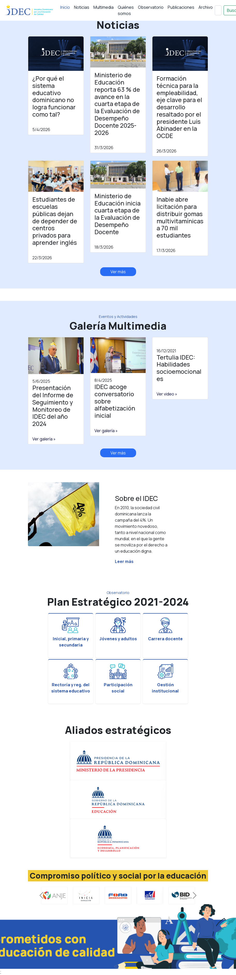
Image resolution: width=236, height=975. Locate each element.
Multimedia (103, 7)
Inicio (65, 7)
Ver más (118, 272)
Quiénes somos (126, 10)
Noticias (81, 7)
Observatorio (151, 7)
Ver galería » (44, 439)
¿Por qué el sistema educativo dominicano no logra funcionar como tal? (54, 96)
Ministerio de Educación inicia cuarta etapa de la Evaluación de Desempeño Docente (117, 214)
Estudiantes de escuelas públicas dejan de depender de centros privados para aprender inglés (54, 221)
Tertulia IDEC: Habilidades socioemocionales (179, 368)
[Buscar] (218, 10)
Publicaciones (181, 7)
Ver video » (167, 394)
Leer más (124, 561)
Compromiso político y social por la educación (118, 875)
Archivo (205, 7)
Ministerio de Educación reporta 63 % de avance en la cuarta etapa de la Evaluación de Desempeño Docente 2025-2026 (117, 103)
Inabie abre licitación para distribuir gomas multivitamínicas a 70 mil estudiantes (180, 217)
